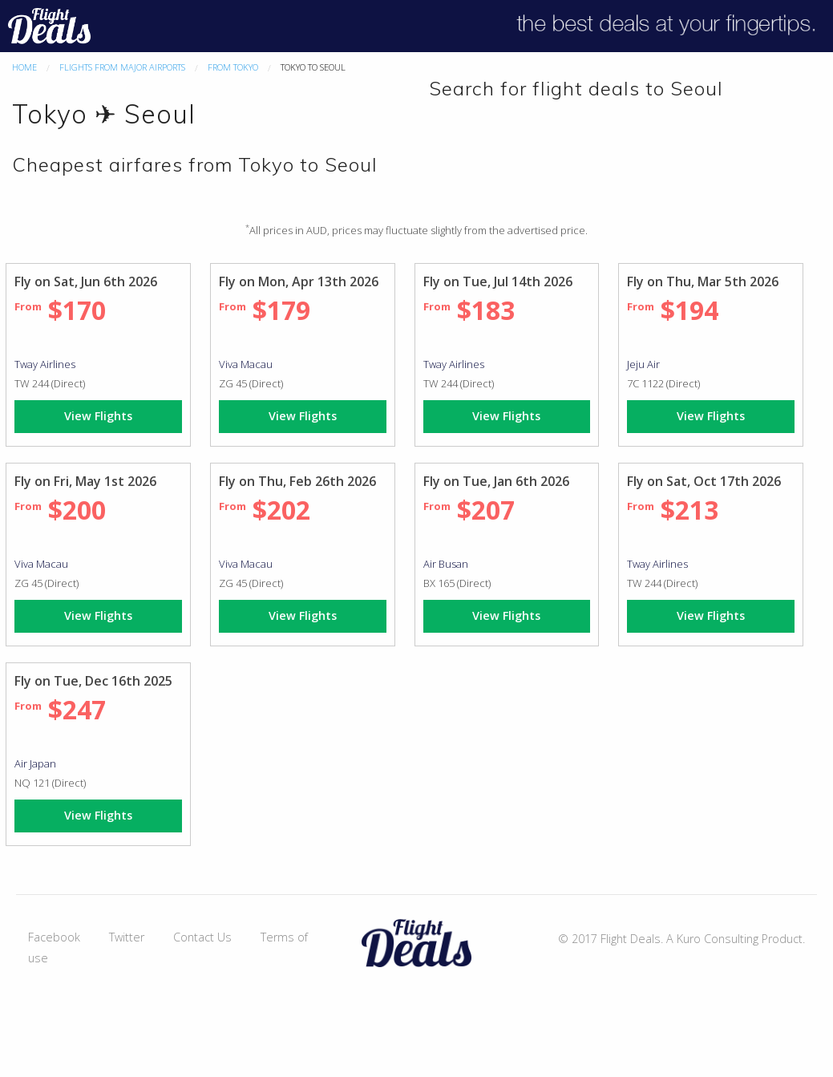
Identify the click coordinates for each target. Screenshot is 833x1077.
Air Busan (445, 564)
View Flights (98, 415)
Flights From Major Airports (122, 67)
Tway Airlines (44, 364)
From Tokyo (233, 67)
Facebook (54, 937)
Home (24, 67)
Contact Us (202, 937)
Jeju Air (643, 364)
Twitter (126, 937)
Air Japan (35, 763)
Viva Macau (246, 364)
